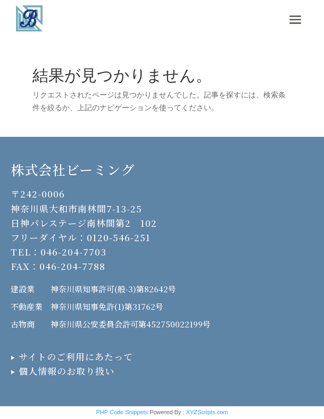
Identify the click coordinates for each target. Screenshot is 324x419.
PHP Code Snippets (122, 412)
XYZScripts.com (207, 412)
